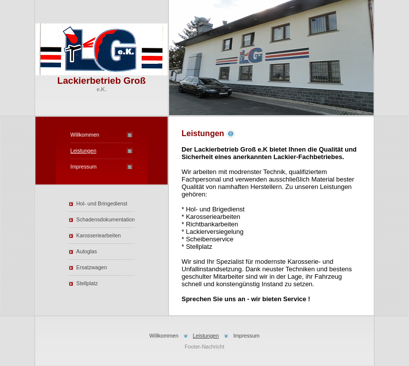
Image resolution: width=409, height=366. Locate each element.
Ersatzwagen (91, 267)
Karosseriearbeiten (98, 235)
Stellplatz (87, 283)
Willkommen (84, 135)
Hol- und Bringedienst (101, 203)
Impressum (83, 167)
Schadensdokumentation (105, 219)
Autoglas (86, 251)
